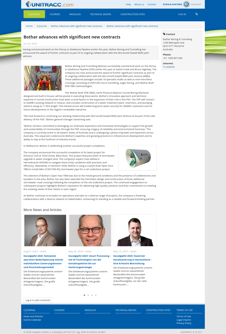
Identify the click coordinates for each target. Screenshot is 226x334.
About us (139, 4)
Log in (182, 14)
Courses (55, 14)
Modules (75, 14)
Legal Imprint (184, 319)
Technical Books (100, 14)
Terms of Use (185, 310)
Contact (152, 4)
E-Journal (42, 25)
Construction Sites (133, 14)
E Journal (34, 14)
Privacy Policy (184, 323)
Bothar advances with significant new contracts (76, 25)
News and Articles (33, 316)
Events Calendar (32, 319)
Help (128, 4)
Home (29, 25)
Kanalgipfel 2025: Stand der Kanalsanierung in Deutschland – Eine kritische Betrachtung (132, 259)
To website (169, 66)
